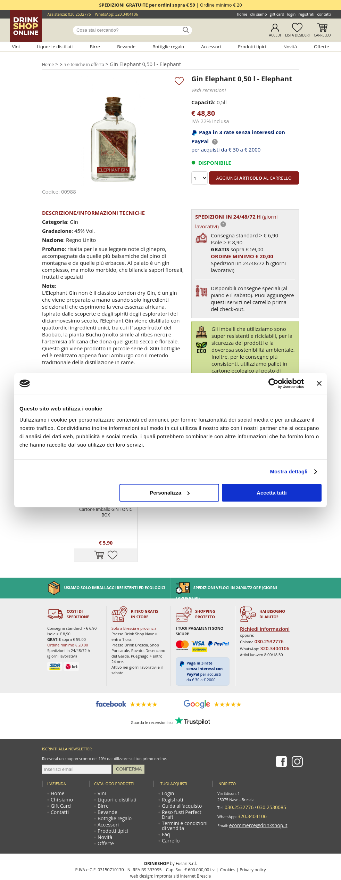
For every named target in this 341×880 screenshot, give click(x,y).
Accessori (211, 46)
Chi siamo (258, 14)
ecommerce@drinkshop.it (252, 787)
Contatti (324, 14)
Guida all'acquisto (178, 774)
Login (291, 14)
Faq (166, 798)
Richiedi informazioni (260, 597)
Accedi (275, 35)
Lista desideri (297, 35)
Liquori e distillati (55, 46)
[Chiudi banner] (319, 383)
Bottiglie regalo (168, 46)
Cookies (227, 839)
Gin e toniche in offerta (84, 63)
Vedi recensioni (206, 89)
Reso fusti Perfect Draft (183, 781)
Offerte (321, 46)
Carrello (322, 35)
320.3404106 (126, 14)
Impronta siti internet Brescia (182, 845)
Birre (95, 46)
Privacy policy (253, 839)
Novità (290, 46)
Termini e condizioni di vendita (183, 790)
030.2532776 (79, 14)
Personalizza (170, 493)
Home (242, 14)
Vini (15, 46)
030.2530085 (262, 774)
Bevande (126, 46)
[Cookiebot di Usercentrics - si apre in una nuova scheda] (273, 383)
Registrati (306, 14)
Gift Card (277, 14)
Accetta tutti (272, 493)
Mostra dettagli (288, 471)
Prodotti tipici (252, 46)
